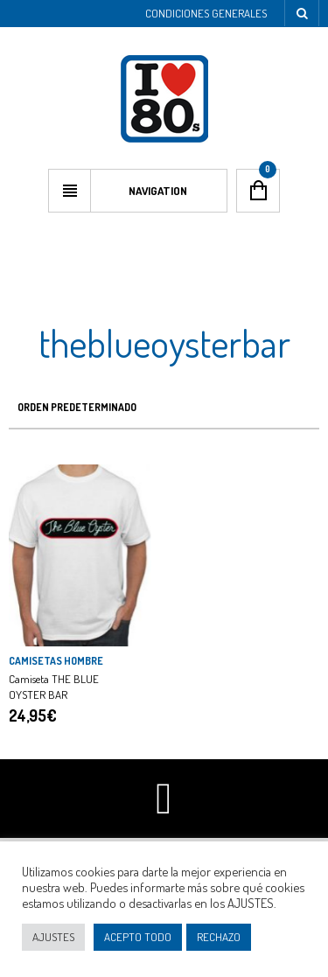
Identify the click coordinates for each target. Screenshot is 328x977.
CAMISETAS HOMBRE (56, 660)
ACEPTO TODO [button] (137, 937)
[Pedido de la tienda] (164, 407)
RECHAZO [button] (219, 937)
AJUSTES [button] (53, 937)
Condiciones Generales (206, 13)
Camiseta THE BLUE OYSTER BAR (54, 686)
